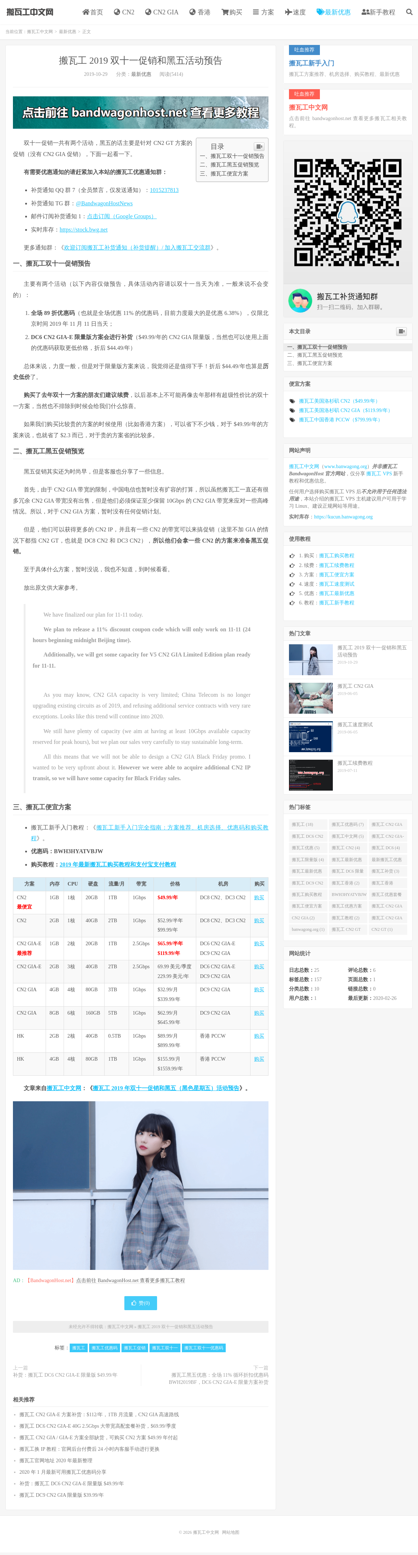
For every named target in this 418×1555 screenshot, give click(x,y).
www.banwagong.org (345, 469)
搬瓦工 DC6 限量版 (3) (348, 875)
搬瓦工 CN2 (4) (346, 850)
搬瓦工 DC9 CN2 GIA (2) (307, 887)
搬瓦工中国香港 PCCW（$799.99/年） (341, 422)
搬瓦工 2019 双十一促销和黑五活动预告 (140, 63)
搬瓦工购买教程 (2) (307, 898)
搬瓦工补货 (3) (385, 873)
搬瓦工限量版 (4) (308, 862)
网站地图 (230, 1534)
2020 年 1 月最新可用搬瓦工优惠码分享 (62, 1474)
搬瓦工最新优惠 (336, 596)
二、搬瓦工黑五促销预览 (229, 167)
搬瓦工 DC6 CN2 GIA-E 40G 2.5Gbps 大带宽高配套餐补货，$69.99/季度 (97, 1428)
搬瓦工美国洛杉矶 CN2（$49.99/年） (339, 403)
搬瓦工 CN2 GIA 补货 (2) (387, 922)
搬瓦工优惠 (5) (306, 850)
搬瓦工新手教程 (336, 605)
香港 (200, 13)
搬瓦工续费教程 (336, 567)
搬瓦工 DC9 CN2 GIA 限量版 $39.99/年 (61, 1497)
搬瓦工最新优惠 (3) (307, 875)
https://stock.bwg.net (83, 232)
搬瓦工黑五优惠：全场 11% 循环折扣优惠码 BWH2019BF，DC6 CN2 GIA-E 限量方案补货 (218, 1381)
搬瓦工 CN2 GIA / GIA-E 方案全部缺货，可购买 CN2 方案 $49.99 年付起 (98, 1440)
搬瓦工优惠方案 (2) (347, 910)
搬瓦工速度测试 (336, 586)
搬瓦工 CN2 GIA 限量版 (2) (387, 910)
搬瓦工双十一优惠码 (203, 1350)
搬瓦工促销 (135, 1350)
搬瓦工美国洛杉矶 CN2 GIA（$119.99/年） (346, 413)
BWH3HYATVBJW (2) (349, 898)
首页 (93, 13)
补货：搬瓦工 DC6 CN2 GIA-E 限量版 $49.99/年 (65, 1377)
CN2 (124, 13)
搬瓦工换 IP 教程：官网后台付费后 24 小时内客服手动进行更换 (89, 1451)
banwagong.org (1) (308, 931)
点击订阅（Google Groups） (122, 219)
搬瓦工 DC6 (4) (386, 850)
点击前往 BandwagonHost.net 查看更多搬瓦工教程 (130, 1283)
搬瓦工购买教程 (336, 558)
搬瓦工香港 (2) (345, 885)
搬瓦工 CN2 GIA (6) (387, 828)
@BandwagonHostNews (104, 206)
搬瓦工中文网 (29, 13)
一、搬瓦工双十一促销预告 (232, 158)
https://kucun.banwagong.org (343, 519)
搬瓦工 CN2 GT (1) (346, 933)
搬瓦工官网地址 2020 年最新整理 (55, 1463)
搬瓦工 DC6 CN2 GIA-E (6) (307, 840)
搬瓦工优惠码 (105, 1350)
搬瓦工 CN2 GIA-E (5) (388, 840)
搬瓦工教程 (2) (345, 920)
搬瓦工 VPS (379, 476)
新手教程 (379, 13)
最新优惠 (334, 13)
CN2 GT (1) (382, 931)
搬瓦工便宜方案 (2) (307, 910)
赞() (141, 1305)
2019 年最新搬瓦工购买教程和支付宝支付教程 (118, 867)
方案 (263, 13)
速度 (295, 13)
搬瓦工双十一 (165, 1350)
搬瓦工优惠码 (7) (348, 826)
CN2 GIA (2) (303, 920)
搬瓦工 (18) (302, 826)
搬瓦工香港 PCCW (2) (382, 887)
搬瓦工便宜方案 (336, 577)
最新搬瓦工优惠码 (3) (387, 864)
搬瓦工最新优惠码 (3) (347, 864)
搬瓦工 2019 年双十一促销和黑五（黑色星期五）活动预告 (166, 1091)
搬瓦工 (78, 1350)
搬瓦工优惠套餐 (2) (387, 898)
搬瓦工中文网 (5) (348, 838)
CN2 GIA (162, 13)
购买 (232, 13)
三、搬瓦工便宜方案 (224, 176)
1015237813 (164, 192)
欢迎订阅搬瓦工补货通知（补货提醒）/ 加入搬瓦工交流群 (137, 250)
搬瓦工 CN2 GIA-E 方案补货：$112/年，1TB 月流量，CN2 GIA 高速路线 (99, 1417)
